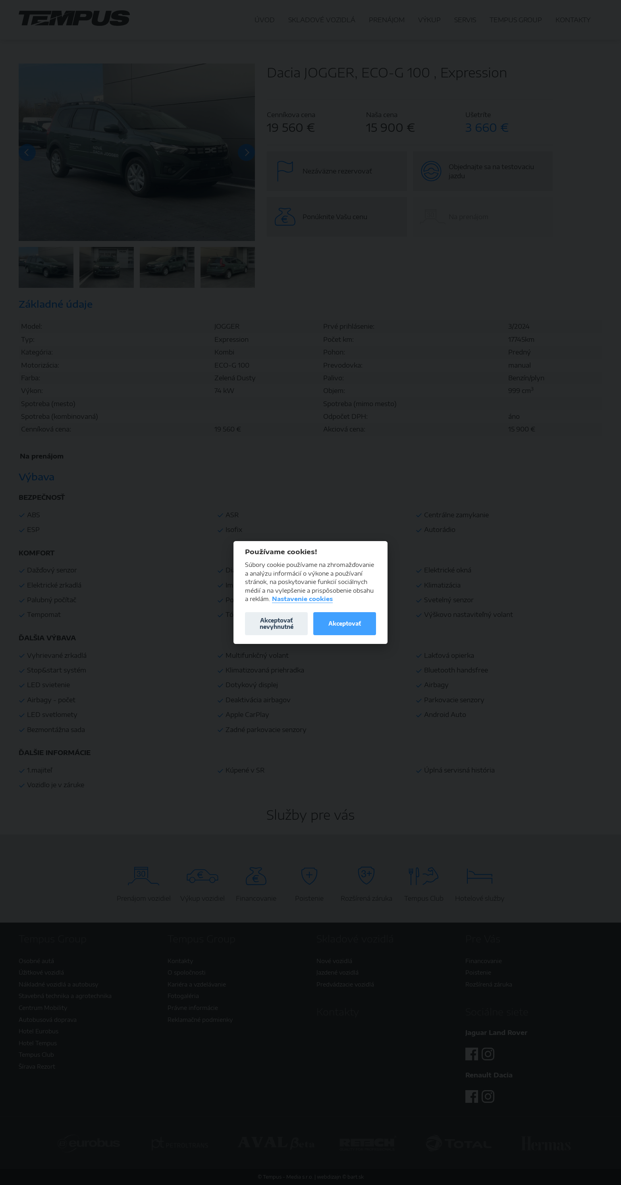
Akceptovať (344, 623)
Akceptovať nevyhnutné (276, 623)
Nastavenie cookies (302, 598)
